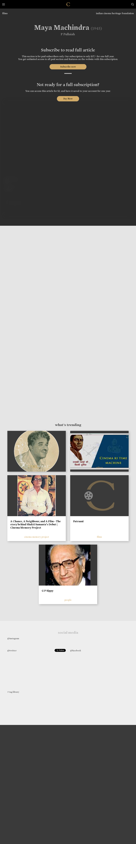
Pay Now (68, 98)
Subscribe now (68, 66)
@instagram (13, 638)
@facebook (75, 650)
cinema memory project (36, 536)
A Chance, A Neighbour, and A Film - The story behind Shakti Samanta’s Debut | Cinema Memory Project (35, 524)
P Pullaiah (66, 34)
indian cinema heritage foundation (115, 13)
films (5, 13)
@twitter (12, 650)
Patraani (78, 521)
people (68, 600)
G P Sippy (47, 590)
